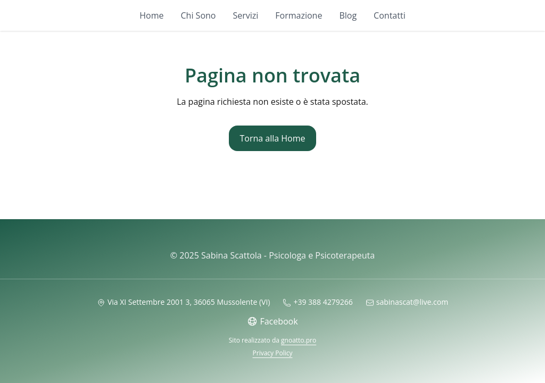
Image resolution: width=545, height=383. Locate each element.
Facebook (272, 321)
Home (151, 15)
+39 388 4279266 (317, 302)
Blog (348, 15)
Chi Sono (198, 15)
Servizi (245, 15)
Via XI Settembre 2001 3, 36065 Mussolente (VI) (183, 302)
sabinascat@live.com (407, 302)
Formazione (298, 15)
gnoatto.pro (298, 340)
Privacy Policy (273, 352)
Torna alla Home (272, 138)
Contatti (390, 15)
